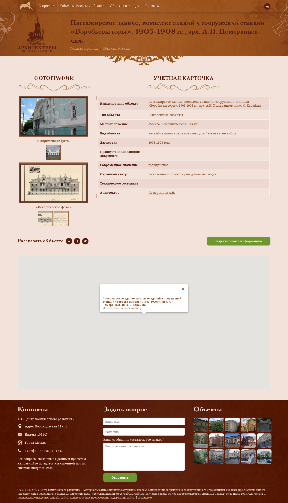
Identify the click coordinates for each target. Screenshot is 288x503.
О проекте (47, 6)
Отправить (120, 477)
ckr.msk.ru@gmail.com (35, 468)
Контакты (152, 6)
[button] (144, 319)
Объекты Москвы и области (82, 6)
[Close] (183, 289)
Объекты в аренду (124, 6)
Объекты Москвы (116, 48)
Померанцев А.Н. (161, 192)
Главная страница (84, 48)
